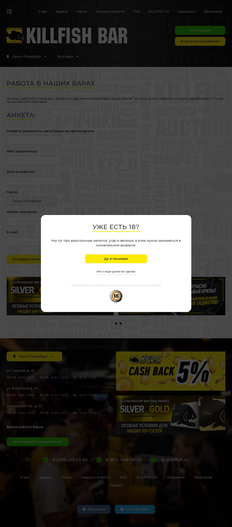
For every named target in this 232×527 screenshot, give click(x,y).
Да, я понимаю (116, 259)
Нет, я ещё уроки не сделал (116, 271)
